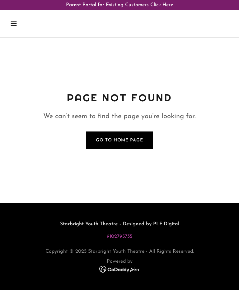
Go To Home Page (119, 140)
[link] (119, 269)
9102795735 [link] (119, 236)
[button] (24, 23)
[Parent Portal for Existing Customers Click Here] (119, 5)
